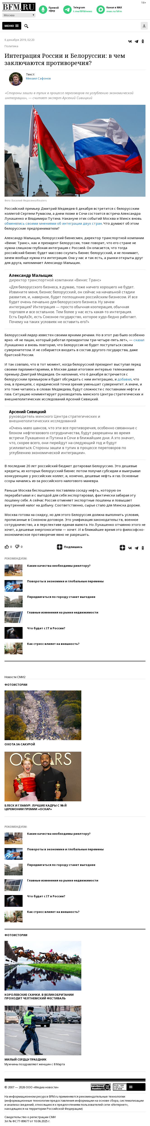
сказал (139, 340)
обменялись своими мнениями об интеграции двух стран (53, 223)
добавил (124, 379)
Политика (11, 46)
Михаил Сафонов (38, 78)
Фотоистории (16, 685)
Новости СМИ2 (15, 677)
